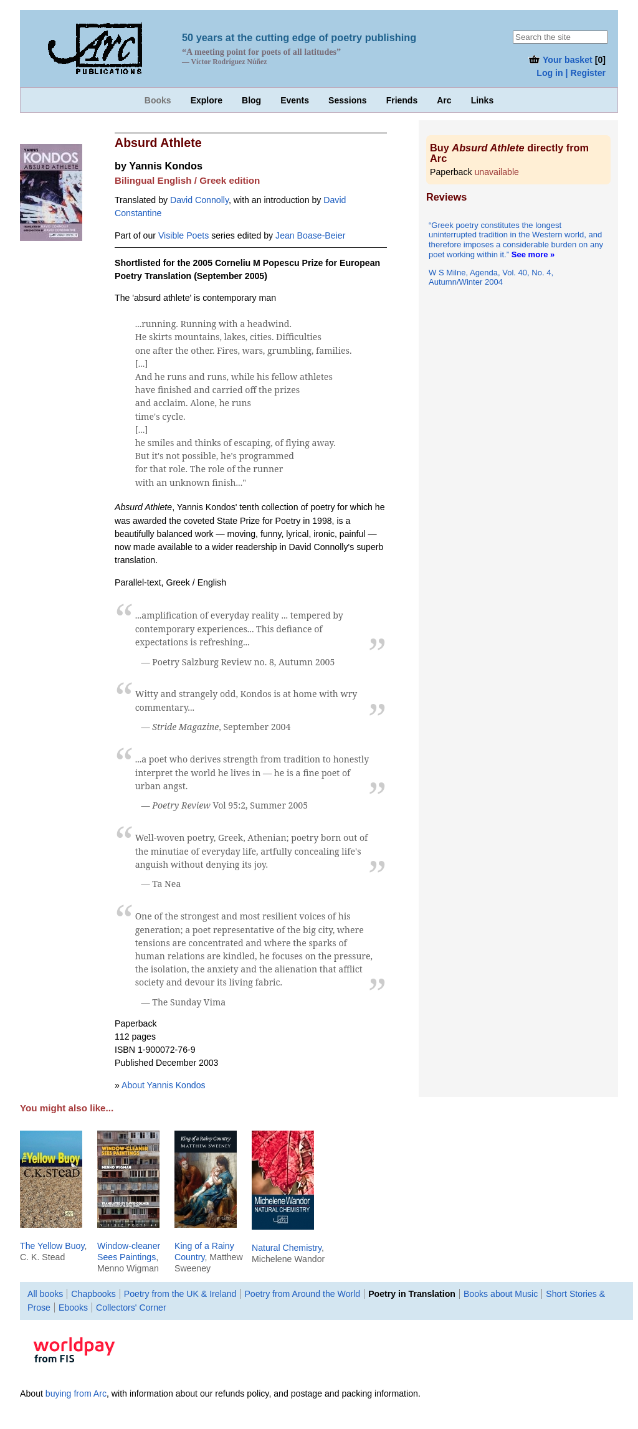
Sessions (347, 100)
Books (158, 100)
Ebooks (73, 1308)
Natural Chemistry (286, 1248)
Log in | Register (571, 73)
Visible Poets (183, 235)
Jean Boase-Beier (310, 235)
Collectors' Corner (131, 1308)
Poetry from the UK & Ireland (180, 1294)
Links (482, 100)
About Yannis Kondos (163, 1085)
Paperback (474, 172)
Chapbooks (93, 1294)
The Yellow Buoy (52, 1246)
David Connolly (199, 200)
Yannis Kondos (165, 165)
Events (294, 100)
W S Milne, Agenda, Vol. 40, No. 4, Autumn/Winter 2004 (491, 277)
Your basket (560, 60)
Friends (402, 100)
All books (45, 1294)
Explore (206, 100)
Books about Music (501, 1294)
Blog (251, 100)
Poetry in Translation (411, 1294)
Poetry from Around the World (302, 1294)
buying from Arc (76, 1393)
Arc (444, 100)
